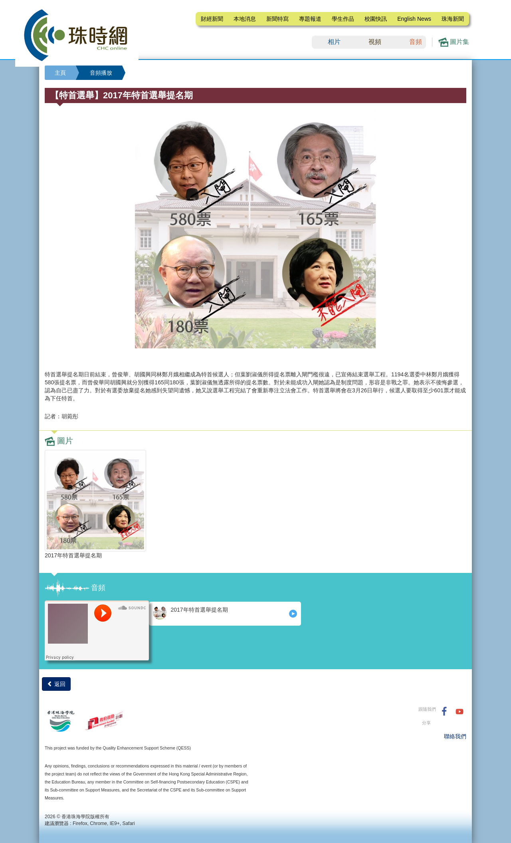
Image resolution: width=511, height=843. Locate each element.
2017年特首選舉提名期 (190, 613)
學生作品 (343, 19)
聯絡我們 (455, 736)
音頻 (415, 41)
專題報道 (310, 19)
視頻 (374, 41)
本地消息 (245, 19)
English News (414, 19)
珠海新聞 (453, 19)
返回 (56, 684)
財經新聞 (212, 19)
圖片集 (453, 42)
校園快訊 (375, 19)
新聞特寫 (277, 19)
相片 (334, 41)
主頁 (60, 73)
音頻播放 (101, 73)
